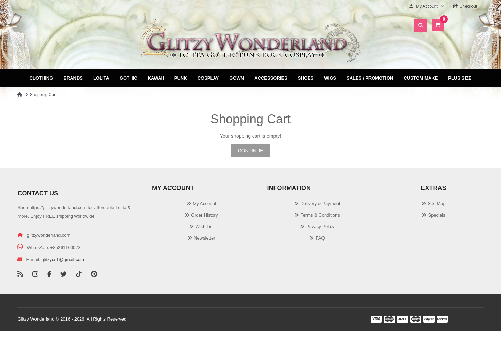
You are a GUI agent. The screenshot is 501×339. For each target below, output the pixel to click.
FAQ (320, 238)
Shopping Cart (43, 94)
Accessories (270, 78)
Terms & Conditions (320, 215)
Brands (73, 78)
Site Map (436, 203)
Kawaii (156, 78)
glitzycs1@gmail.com (62, 259)
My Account (204, 203)
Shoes (306, 78)
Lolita (101, 78)
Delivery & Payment (320, 203)
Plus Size (459, 78)
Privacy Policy (320, 226)
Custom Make (421, 78)
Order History (204, 215)
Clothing (41, 78)
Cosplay (208, 78)
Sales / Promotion (370, 78)
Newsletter (204, 238)
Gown (236, 78)
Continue (250, 150)
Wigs (330, 78)
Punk (180, 78)
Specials (436, 215)
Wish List (204, 226)
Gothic (128, 78)
